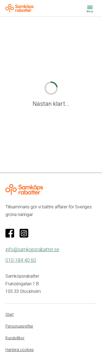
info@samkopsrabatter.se (32, 249)
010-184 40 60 (20, 260)
